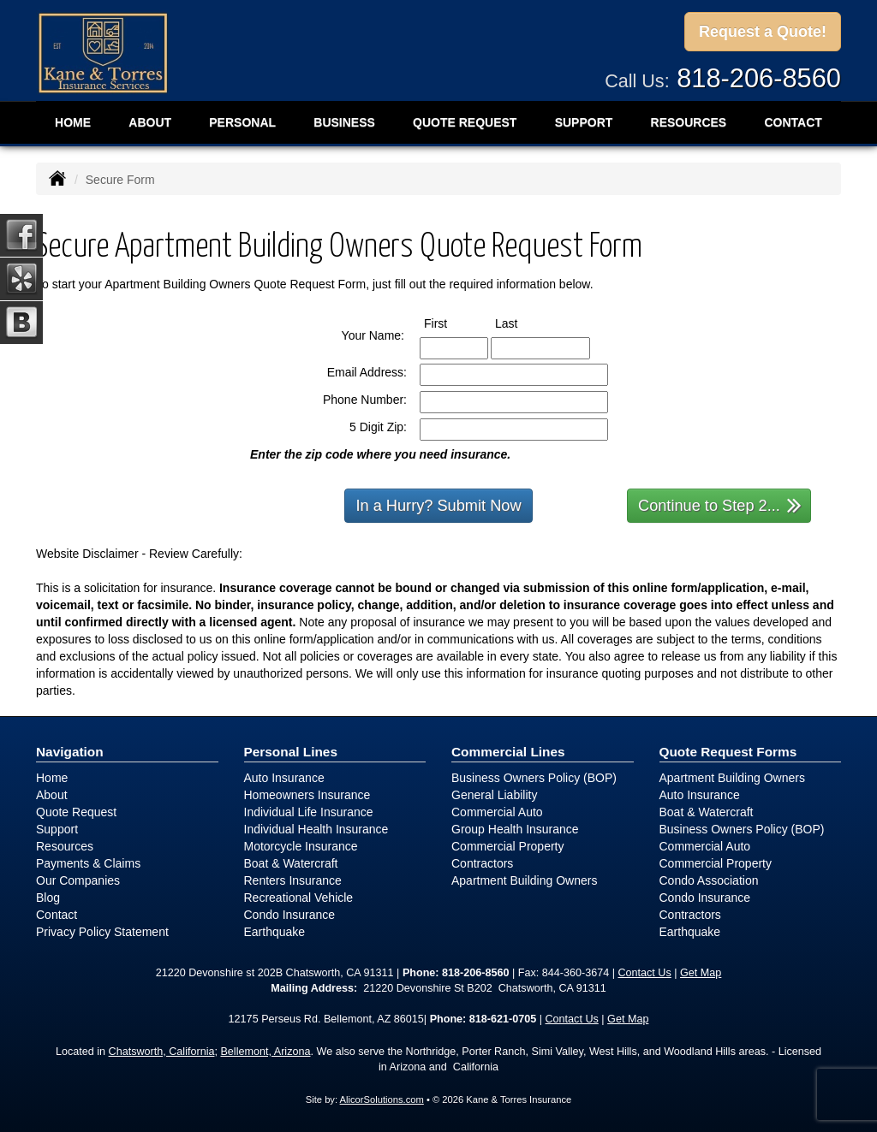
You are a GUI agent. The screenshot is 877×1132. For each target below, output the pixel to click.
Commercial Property (507, 846)
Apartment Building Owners (524, 880)
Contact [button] (792, 122)
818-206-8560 (759, 78)
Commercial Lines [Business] (508, 751)
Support (57, 829)
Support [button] (584, 122)
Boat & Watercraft (291, 863)
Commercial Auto (497, 812)
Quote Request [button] (464, 122)
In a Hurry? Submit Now (438, 505)
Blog (48, 897)
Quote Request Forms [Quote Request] (728, 751)
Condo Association (709, 880)
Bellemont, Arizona (265, 1052)
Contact (56, 915)
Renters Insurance (293, 880)
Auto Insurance (284, 778)
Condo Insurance (290, 915)
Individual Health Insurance (316, 829)
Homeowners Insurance (307, 795)
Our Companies (78, 880)
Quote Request (76, 812)
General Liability (494, 795)
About (149, 122)
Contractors (482, 863)
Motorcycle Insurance (301, 846)
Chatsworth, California (162, 1052)
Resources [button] (689, 122)
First (451, 322)
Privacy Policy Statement (102, 932)
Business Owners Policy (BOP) (534, 778)
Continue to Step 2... (720, 504)
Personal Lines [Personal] (291, 751)
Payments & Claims (88, 863)
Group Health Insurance (515, 829)
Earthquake (275, 932)
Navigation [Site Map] (70, 751)
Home (73, 122)
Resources (64, 846)
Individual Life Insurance (308, 812)
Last (522, 322)
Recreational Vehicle (299, 897)
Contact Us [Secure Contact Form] (644, 973)
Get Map (700, 973)
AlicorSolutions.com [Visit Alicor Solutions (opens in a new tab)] (382, 1099)
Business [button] (344, 122)
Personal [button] (242, 122)
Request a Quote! (762, 31)
